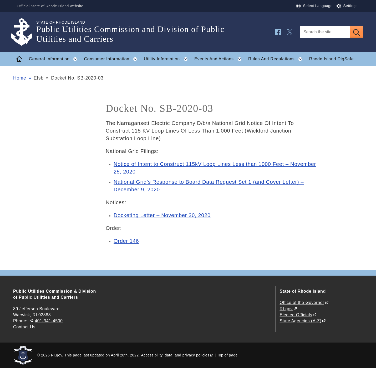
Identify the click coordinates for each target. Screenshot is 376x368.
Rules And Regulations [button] (277, 59)
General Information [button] (54, 59)
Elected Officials (296, 315)
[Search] (325, 32)
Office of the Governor (302, 302)
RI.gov (286, 309)
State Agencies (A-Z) (300, 321)
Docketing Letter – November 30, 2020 (162, 215)
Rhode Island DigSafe (331, 59)
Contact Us (24, 327)
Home (19, 78)
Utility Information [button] (167, 59)
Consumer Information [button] (112, 59)
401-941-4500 (49, 321)
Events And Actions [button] (219, 59)
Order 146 (126, 241)
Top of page (227, 355)
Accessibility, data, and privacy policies (175, 355)
